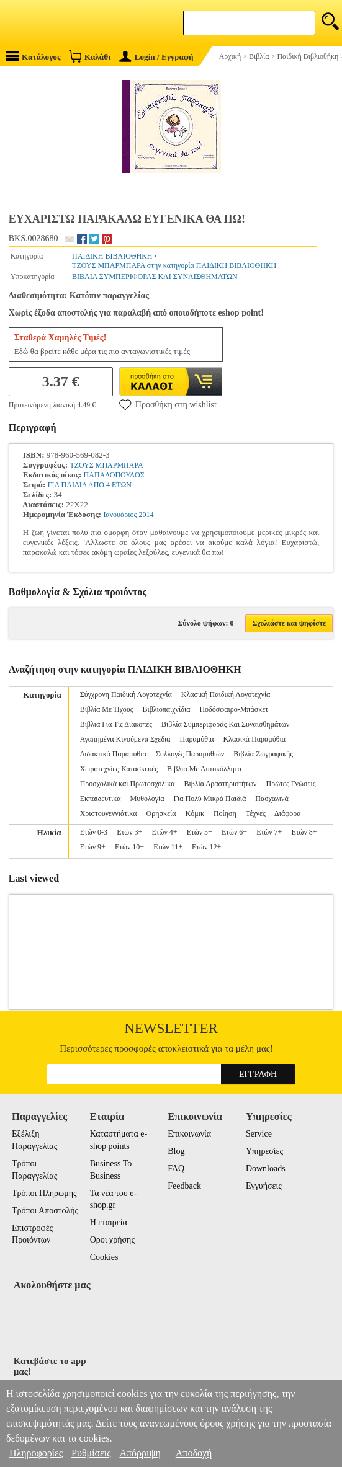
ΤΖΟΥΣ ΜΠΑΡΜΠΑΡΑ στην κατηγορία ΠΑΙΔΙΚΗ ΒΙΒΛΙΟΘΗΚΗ (174, 265)
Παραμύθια (197, 739)
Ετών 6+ (234, 832)
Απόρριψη (139, 1453)
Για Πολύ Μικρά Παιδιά (210, 798)
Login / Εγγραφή (156, 56)
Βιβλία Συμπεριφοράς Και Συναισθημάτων (225, 724)
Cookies (104, 1257)
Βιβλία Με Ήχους (106, 709)
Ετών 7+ (269, 832)
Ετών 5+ (199, 832)
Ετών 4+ (164, 832)
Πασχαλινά (271, 798)
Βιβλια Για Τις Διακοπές (116, 724)
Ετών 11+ (167, 847)
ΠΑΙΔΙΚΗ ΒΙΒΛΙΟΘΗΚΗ (112, 256)
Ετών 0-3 (93, 832)
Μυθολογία (147, 798)
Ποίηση (225, 813)
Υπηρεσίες (264, 1151)
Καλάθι (89, 56)
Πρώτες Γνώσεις (290, 783)
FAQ (176, 1168)
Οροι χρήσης (112, 1239)
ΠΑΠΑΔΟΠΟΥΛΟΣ (114, 475)
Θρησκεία (161, 813)
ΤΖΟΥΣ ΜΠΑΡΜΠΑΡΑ (106, 465)
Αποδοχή (194, 1453)
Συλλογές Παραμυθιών (190, 754)
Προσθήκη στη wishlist (168, 404)
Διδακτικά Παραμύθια (113, 754)
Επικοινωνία (189, 1133)
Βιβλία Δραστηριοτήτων (220, 783)
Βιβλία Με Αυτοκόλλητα (204, 769)
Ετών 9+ (93, 847)
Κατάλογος (33, 56)
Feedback (184, 1185)
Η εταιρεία (108, 1222)
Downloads (266, 1168)
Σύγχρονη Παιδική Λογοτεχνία (126, 694)
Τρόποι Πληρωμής (44, 1193)
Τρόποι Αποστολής (45, 1210)
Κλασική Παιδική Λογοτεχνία (226, 694)
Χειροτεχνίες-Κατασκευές (119, 769)
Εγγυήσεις (264, 1185)
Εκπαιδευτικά (100, 798)
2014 (146, 514)
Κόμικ (195, 813)
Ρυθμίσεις (90, 1453)
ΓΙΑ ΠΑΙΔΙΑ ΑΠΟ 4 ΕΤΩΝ (90, 485)
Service (259, 1133)
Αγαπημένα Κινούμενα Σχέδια (125, 739)
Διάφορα (287, 813)
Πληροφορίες (36, 1453)
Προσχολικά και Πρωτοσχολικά (127, 783)
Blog (176, 1151)
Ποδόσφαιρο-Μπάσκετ (233, 709)
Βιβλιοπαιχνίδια (166, 709)
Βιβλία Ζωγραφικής (263, 754)
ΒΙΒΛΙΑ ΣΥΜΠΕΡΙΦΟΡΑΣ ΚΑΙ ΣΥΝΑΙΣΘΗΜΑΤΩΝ (155, 276)
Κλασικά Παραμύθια (254, 739)
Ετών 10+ (129, 847)
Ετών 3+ (129, 832)
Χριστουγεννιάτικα (108, 813)
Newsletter (171, 1028)
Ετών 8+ (304, 832)
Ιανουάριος (120, 514)
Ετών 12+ (206, 847)
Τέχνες (256, 813)
